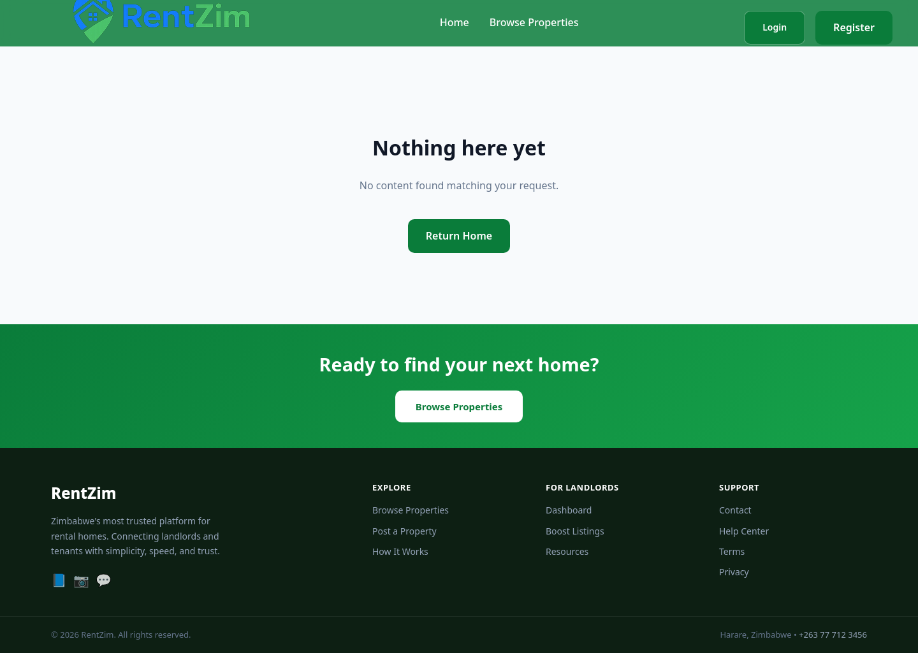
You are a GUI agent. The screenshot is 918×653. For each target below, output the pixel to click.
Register (854, 27)
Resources (567, 551)
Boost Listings (575, 531)
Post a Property (404, 531)
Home (454, 22)
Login (774, 27)
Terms (732, 551)
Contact (735, 510)
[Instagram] (81, 580)
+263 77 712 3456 (833, 634)
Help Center (744, 531)
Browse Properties (534, 22)
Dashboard (569, 510)
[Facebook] (59, 580)
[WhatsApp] (104, 580)
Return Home (459, 236)
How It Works (400, 551)
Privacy (734, 572)
